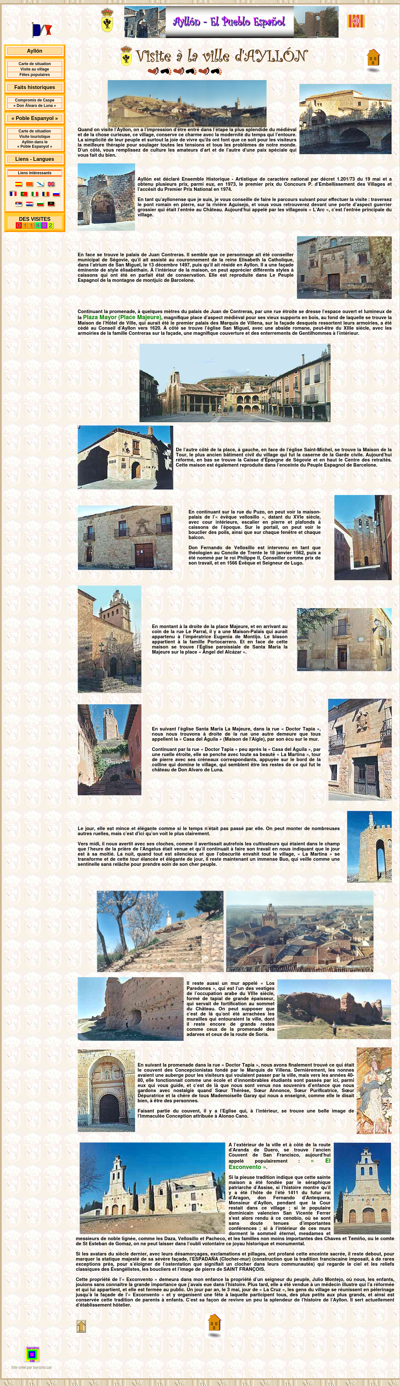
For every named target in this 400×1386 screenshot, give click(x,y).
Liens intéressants (34, 173)
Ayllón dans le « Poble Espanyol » (34, 144)
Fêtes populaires (34, 74)
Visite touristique (34, 136)
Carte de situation (34, 64)
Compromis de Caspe (34, 100)
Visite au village (34, 69)
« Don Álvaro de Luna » (34, 105)
